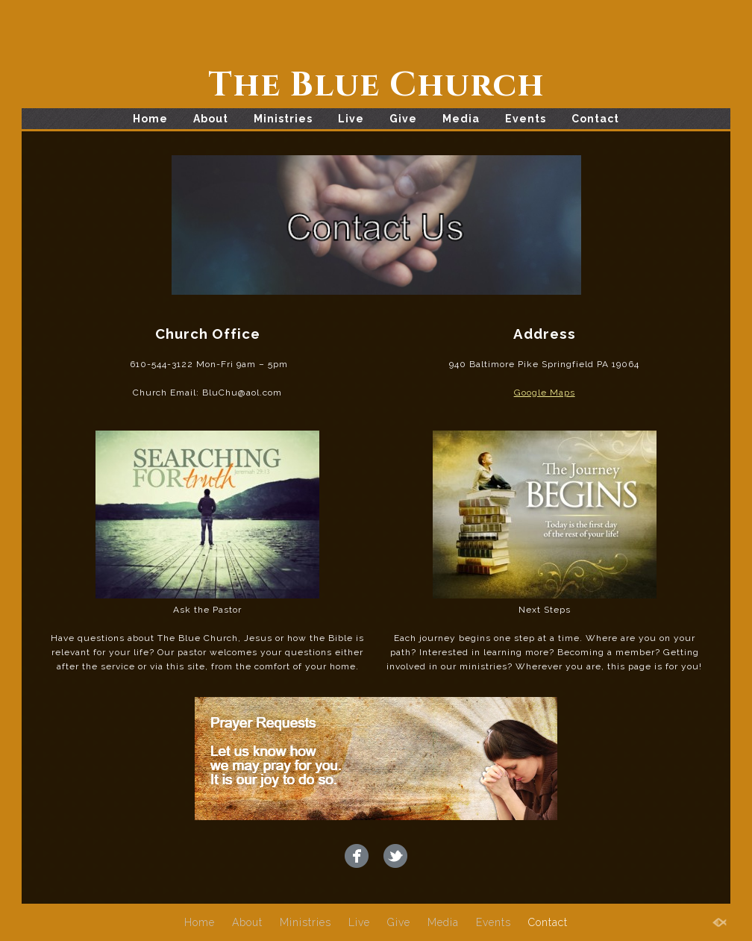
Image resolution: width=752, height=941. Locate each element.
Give (403, 119)
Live (351, 119)
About (210, 119)
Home (150, 119)
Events (525, 119)
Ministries (283, 119)
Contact (595, 119)
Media (461, 119)
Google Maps (544, 392)
